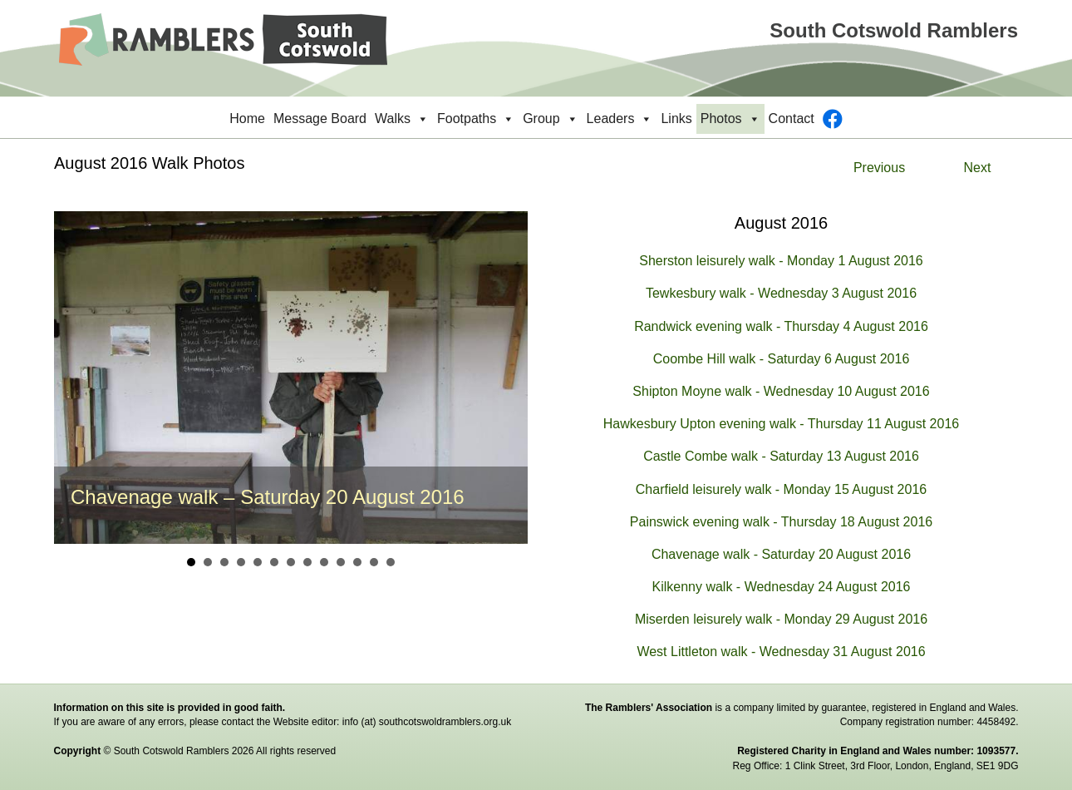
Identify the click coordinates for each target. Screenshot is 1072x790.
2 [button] (208, 562)
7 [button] (291, 562)
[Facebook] (833, 119)
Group (550, 119)
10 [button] (341, 562)
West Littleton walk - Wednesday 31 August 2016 (781, 651)
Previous (879, 167)
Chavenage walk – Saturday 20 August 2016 (268, 497)
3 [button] (224, 562)
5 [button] (257, 562)
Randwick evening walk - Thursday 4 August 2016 (781, 326)
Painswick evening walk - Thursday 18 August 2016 (781, 522)
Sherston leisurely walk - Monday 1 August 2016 (781, 261)
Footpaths (475, 119)
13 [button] (390, 562)
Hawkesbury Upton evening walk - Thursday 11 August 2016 (781, 424)
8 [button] (307, 562)
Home (247, 118)
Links (676, 118)
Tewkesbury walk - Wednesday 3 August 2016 (781, 293)
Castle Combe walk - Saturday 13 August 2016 (781, 456)
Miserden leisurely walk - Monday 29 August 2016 (781, 619)
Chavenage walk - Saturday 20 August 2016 (781, 554)
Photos (730, 119)
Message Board (319, 118)
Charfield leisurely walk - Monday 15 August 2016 (781, 489)
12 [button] (374, 562)
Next (977, 167)
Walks (402, 119)
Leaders (620, 119)
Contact (791, 118)
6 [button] (274, 562)
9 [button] (324, 562)
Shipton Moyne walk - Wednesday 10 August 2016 (780, 391)
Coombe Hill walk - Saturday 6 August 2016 (781, 359)
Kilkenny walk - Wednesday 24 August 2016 (781, 587)
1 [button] (191, 562)
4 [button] (241, 562)
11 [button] (357, 562)
